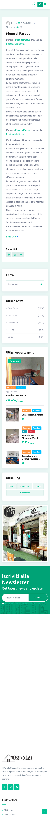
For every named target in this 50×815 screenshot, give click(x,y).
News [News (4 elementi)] (38, 486)
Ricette (9, 27)
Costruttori (26, 315)
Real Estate (26, 323)
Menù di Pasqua (22, 40)
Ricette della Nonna (15, 44)
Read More (11, 236)
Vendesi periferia (16, 395)
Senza (26, 337)
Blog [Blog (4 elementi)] (11, 486)
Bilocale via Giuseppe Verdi (30, 436)
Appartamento (12, 392)
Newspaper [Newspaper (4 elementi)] (25, 493)
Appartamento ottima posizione (31, 457)
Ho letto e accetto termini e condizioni (22, 603)
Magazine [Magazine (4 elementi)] (24, 486)
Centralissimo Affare (32, 415)
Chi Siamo (8, 810)
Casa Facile (26, 308)
